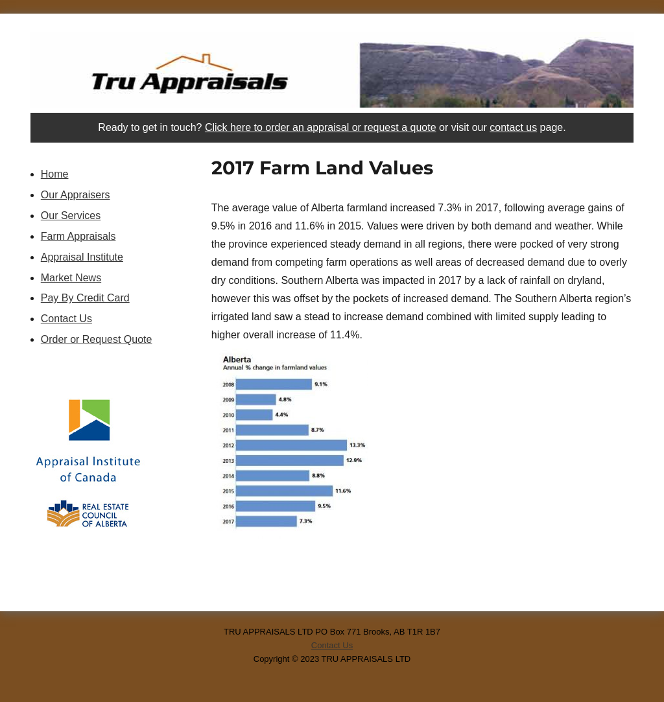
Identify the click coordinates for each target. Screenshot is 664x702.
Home (55, 174)
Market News (71, 277)
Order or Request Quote (96, 339)
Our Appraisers (75, 194)
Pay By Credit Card (85, 297)
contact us (513, 127)
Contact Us (66, 318)
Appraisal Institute (82, 257)
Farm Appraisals (78, 236)
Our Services (71, 215)
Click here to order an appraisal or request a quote (320, 127)
